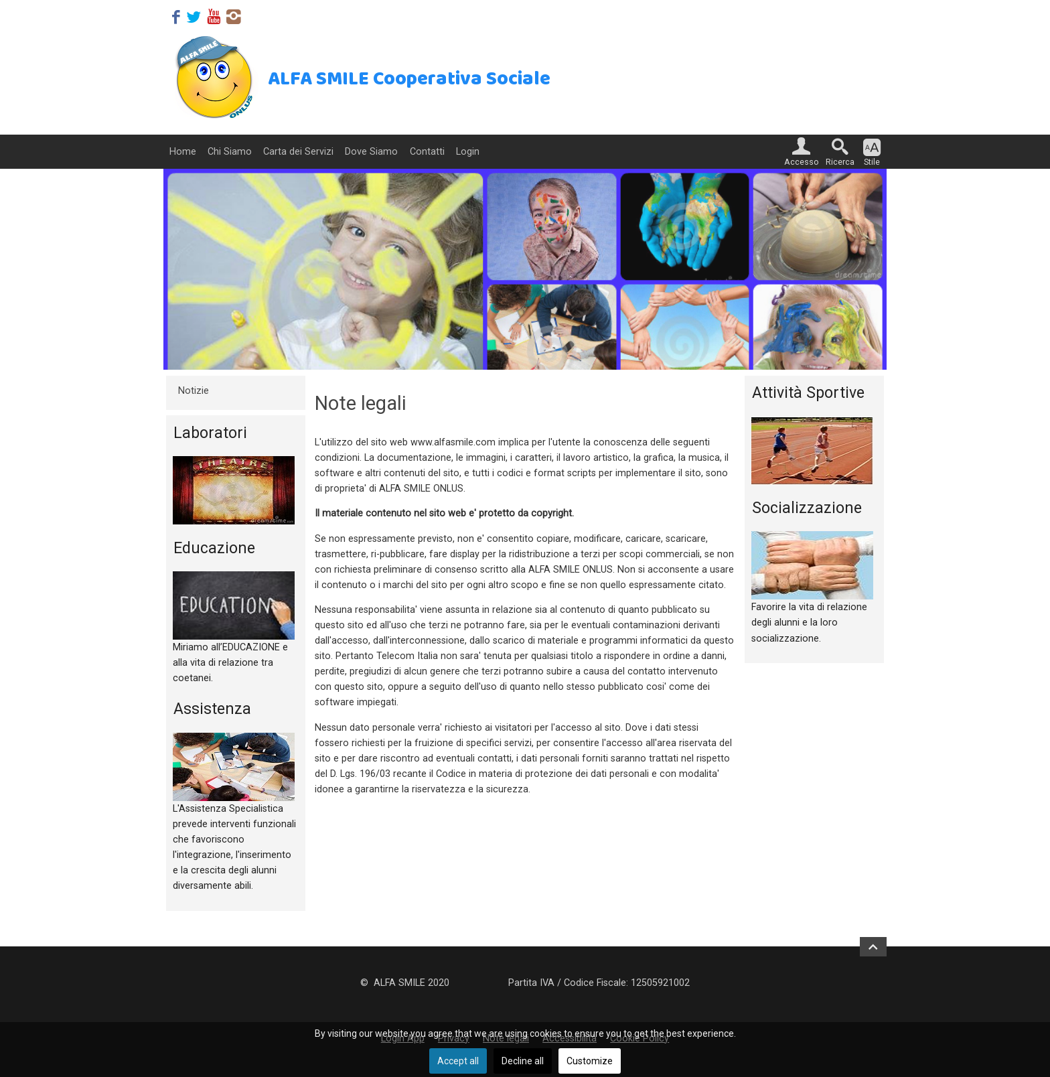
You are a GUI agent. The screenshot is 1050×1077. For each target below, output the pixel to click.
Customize (590, 1061)
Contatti (427, 151)
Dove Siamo (371, 151)
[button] (801, 152)
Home (182, 151)
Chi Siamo (230, 151)
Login (467, 151)
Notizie (193, 391)
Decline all (523, 1061)
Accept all (458, 1061)
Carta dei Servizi (298, 151)
